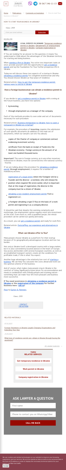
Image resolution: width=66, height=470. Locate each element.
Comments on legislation (35, 13)
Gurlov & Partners (18, 289)
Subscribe (42, 32)
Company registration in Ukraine (38, 48)
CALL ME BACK (33, 422)
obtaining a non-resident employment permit (27, 194)
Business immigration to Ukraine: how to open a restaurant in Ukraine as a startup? (31, 123)
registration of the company (31, 283)
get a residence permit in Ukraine (32, 98)
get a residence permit (30, 221)
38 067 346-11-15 (48, 3)
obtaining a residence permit (16, 75)
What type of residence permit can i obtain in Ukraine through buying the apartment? (32, 339)
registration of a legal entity (20, 176)
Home (6, 13)
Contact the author (23, 305)
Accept (5, 466)
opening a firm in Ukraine (19, 62)
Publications (17, 13)
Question (60, 4)
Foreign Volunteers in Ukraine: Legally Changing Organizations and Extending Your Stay (29, 329)
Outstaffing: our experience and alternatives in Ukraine (31, 226)
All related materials (52, 346)
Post (6, 289)
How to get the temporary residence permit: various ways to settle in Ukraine (30, 83)
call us (21, 285)
